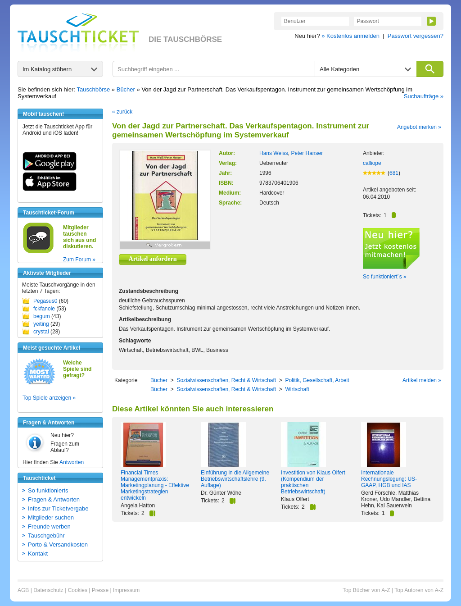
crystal (41, 331)
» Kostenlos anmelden (350, 35)
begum (41, 316)
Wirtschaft (297, 389)
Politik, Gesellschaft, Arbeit (317, 380)
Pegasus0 (45, 301)
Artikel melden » (421, 380)
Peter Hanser (307, 153)
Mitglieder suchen (51, 517)
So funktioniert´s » (385, 276)
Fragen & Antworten (54, 499)
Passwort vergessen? (415, 35)
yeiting (41, 324)
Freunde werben (49, 526)
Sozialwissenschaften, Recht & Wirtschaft (226, 380)
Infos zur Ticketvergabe (58, 508)
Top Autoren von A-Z (418, 590)
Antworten (71, 462)
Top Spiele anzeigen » (49, 398)
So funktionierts (48, 490)
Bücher (126, 89)
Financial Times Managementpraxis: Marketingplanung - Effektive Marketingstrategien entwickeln (155, 485)
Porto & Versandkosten (58, 544)
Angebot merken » (419, 127)
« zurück (122, 112)
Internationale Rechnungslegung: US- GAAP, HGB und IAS (389, 478)
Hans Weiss (273, 153)
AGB (23, 590)
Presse (100, 590)
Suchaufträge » (423, 96)
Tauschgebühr (46, 535)
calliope (372, 163)
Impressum (126, 590)
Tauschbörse (93, 89)
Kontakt (38, 553)
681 (393, 173)
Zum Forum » (79, 259)
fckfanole (44, 308)
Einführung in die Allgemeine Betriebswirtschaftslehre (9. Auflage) (235, 478)
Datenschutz (48, 590)
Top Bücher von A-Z (366, 590)
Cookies (77, 590)
